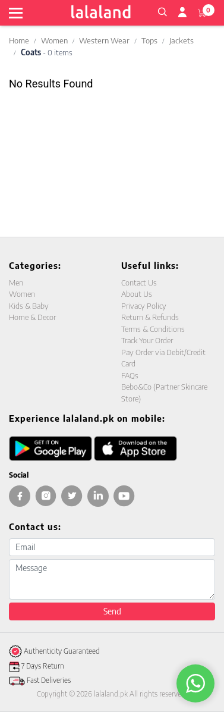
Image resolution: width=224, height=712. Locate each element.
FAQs (129, 375)
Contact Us (139, 282)
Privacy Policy (143, 305)
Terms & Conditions (153, 329)
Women (54, 40)
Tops (149, 40)
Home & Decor (32, 317)
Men (16, 282)
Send (112, 611)
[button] (162, 11)
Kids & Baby (29, 305)
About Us (136, 294)
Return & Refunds (150, 317)
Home (19, 40)
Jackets (181, 40)
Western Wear (104, 40)
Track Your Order (147, 340)
